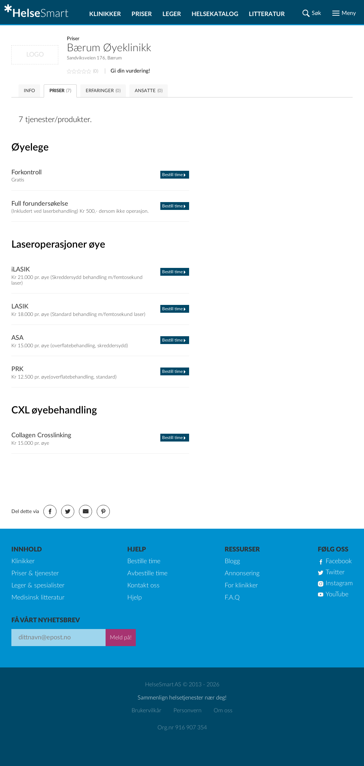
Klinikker (105, 14)
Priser (142, 14)
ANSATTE (148, 90)
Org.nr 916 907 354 (182, 727)
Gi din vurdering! (130, 71)
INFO (29, 91)
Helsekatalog (215, 14)
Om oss (223, 710)
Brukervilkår (146, 710)
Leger (171, 14)
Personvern (187, 710)
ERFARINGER (103, 90)
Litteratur (267, 14)
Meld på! (121, 637)
